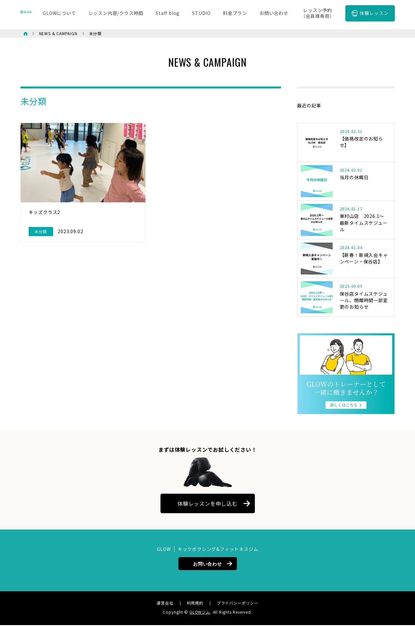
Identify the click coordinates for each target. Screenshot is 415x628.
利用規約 (195, 606)
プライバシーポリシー (237, 606)
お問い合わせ (207, 566)
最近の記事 (309, 105)
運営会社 (165, 606)
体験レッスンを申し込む (207, 506)
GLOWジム (199, 615)
